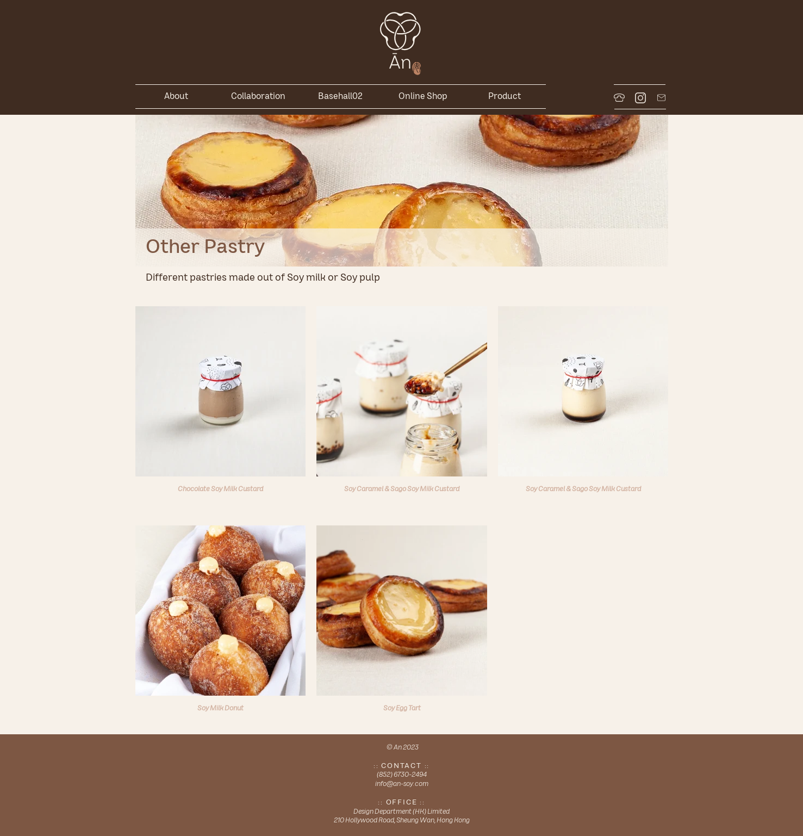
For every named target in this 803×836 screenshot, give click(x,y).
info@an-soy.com (401, 783)
